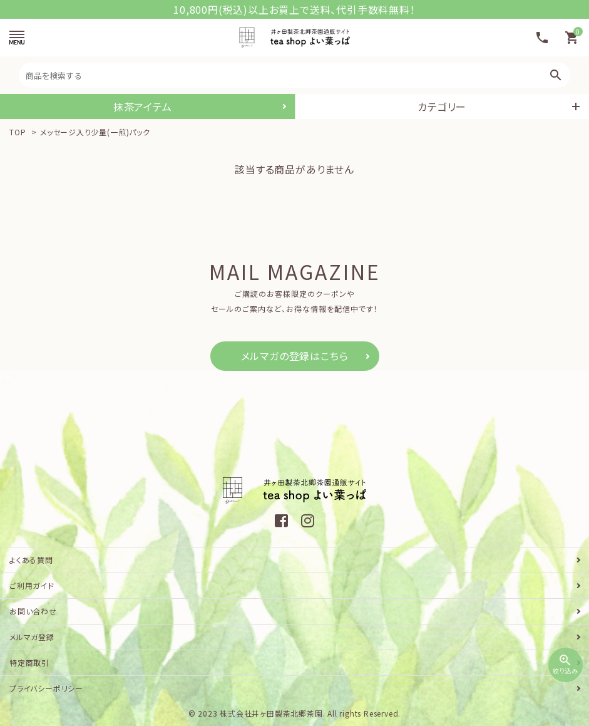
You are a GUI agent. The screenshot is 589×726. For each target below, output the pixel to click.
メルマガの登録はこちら (295, 355)
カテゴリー (441, 106)
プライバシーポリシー (46, 688)
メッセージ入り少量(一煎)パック (95, 132)
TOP (17, 132)
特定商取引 (29, 662)
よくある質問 (31, 559)
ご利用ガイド (31, 585)
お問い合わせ (33, 611)
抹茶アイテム (142, 106)
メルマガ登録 (31, 636)
